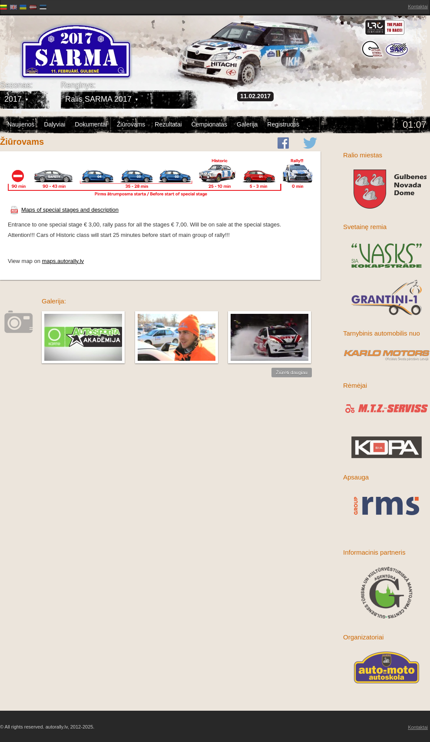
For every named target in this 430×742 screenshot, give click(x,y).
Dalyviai (54, 124)
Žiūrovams (131, 124)
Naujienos (20, 124)
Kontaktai (418, 6)
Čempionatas (210, 124)
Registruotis (283, 124)
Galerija (247, 124)
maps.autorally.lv (63, 261)
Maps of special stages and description (64, 209)
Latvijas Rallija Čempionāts (50, 43)
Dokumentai (91, 124)
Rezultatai (168, 124)
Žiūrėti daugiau (292, 372)
